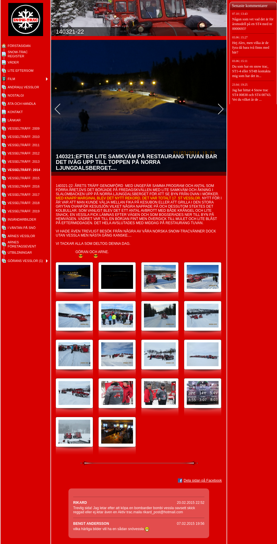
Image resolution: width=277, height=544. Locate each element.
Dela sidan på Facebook (203, 480)
